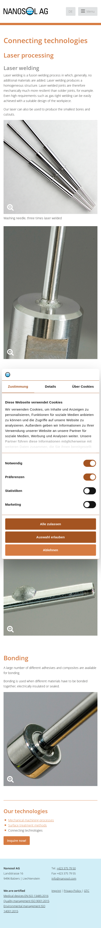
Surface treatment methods (27, 825)
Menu (88, 11)
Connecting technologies (25, 830)
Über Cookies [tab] (83, 386)
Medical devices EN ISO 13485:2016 (26, 896)
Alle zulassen (50, 524)
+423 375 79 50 (66, 868)
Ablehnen (50, 550)
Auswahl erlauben (50, 537)
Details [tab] (50, 386)
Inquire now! (16, 840)
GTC (86, 891)
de (71, 11)
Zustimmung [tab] (18, 386)
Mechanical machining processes (31, 820)
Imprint (56, 891)
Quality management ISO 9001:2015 (26, 901)
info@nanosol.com (63, 878)
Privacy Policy (73, 891)
